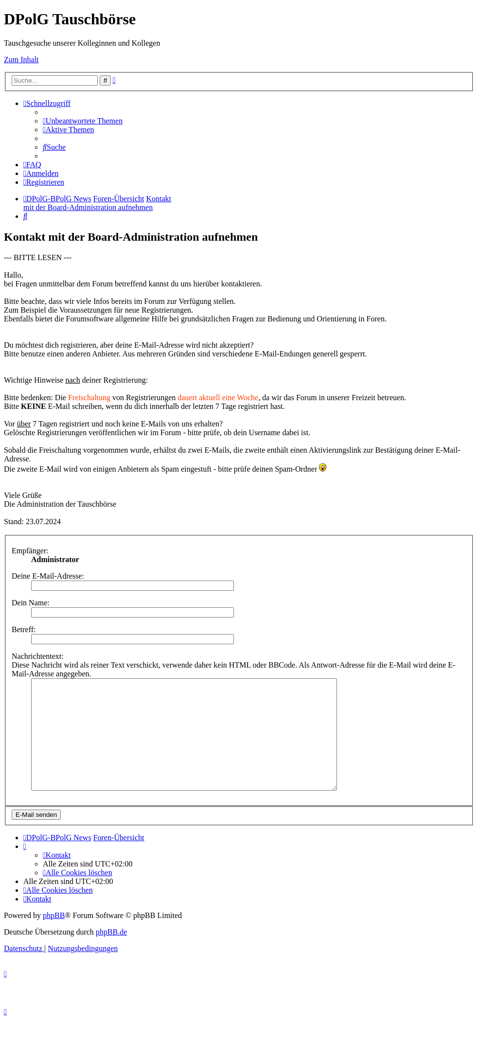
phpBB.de (111, 954)
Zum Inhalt (21, 59)
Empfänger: (30, 551)
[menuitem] (83, 121)
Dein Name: (31, 603)
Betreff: (23, 629)
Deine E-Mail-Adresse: (48, 576)
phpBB (54, 937)
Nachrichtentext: (38, 656)
